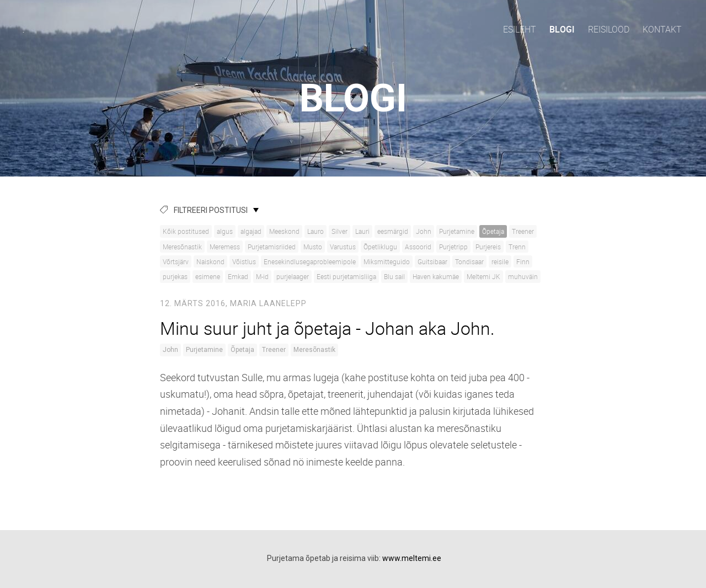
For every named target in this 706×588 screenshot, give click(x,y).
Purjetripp (453, 246)
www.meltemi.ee (411, 558)
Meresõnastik (182, 246)
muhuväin (523, 276)
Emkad (238, 276)
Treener (523, 231)
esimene (207, 276)
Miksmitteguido (386, 261)
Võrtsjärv (176, 261)
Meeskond (284, 231)
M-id (262, 276)
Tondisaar (469, 261)
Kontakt (662, 29)
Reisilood (608, 29)
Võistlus (244, 261)
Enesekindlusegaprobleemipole (310, 261)
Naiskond (210, 261)
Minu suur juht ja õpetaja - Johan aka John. (327, 328)
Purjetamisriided (272, 246)
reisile (500, 261)
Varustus (343, 246)
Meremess (225, 246)
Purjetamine (456, 231)
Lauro (315, 231)
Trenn (517, 246)
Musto (312, 246)
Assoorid (418, 246)
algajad (250, 231)
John (423, 231)
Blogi (562, 29)
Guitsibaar (432, 261)
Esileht (519, 29)
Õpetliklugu (380, 246)
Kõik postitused (186, 231)
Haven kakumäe (436, 276)
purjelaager (292, 276)
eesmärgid (392, 231)
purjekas (175, 276)
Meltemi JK (483, 276)
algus (225, 231)
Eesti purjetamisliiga (346, 276)
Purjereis (488, 246)
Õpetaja (493, 231)
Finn (523, 261)
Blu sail (394, 276)
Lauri (362, 231)
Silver (339, 231)
